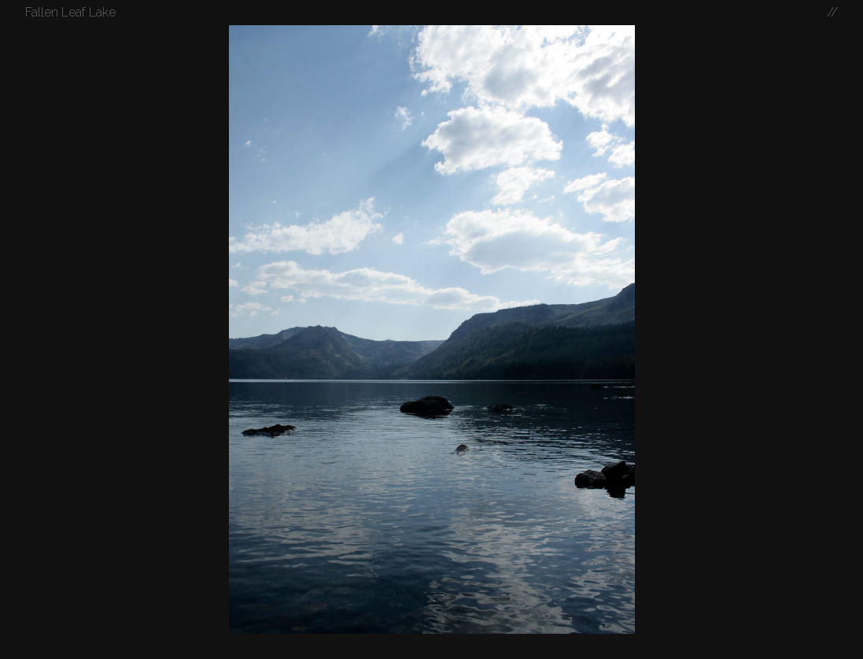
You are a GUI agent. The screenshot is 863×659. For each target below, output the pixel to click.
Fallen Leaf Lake (70, 12)
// (832, 12)
